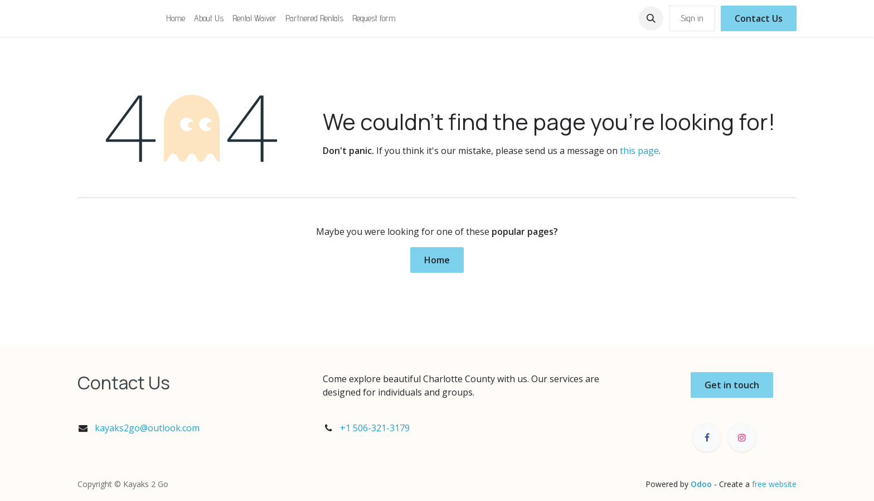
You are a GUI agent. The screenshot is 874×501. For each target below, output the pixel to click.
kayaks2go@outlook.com (147, 428)
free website (774, 484)
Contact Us (759, 18)
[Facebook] (706, 437)
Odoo (702, 484)
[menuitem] (176, 18)
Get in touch (732, 385)
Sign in (692, 18)
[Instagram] (741, 437)
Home (437, 260)
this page (639, 150)
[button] (651, 18)
